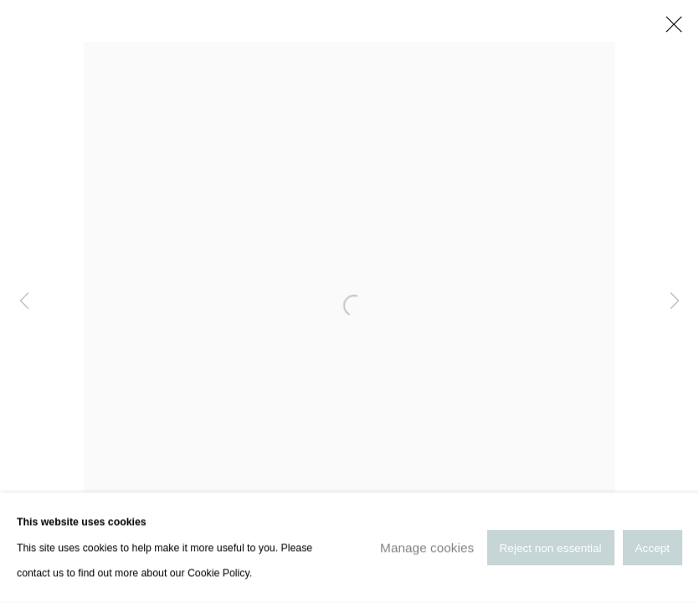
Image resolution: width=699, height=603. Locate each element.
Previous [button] (24, 301)
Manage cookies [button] (427, 547)
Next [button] (674, 301)
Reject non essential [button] (551, 548)
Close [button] (669, 29)
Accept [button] (652, 548)
